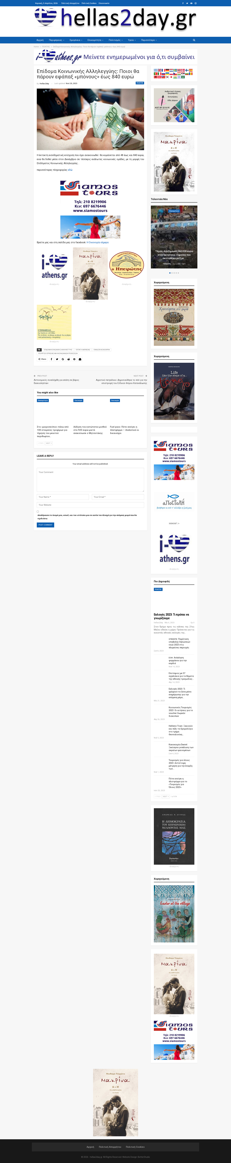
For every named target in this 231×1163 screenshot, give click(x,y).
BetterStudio (144, 1157)
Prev (41, 443)
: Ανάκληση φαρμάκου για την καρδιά (178, 660)
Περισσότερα (150, 40)
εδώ (70, 169)
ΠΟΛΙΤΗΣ (140, 83)
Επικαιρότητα (96, 40)
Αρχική (40, 40)
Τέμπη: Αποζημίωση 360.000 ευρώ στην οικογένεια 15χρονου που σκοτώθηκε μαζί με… (174, 255)
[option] (174, 237)
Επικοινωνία (104, 3)
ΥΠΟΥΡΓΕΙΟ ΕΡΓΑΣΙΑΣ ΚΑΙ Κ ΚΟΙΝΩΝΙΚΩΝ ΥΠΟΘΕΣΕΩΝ (58, 353)
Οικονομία (78, 400)
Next (49, 443)
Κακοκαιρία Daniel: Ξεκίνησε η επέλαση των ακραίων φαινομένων (181, 747)
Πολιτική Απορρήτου (70, 3)
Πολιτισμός (116, 40)
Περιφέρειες (56, 40)
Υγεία (133, 40)
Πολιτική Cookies (89, 3)
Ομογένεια (76, 40)
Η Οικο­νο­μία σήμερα (98, 242)
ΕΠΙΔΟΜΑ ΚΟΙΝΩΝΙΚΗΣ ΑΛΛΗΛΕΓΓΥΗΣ (58, 350)
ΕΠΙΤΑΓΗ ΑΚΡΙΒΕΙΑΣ (83, 350)
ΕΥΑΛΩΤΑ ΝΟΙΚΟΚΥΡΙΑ (102, 350)
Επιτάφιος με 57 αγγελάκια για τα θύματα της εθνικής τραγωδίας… (181, 676)
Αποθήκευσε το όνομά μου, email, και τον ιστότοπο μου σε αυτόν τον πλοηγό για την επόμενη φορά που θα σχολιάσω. (87, 517)
